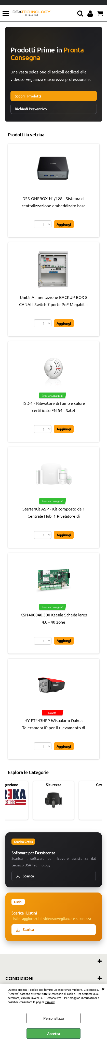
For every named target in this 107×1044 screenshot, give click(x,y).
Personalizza (53, 1018)
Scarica (25, 876)
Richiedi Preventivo (31, 108)
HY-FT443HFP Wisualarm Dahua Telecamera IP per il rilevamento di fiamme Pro (53, 727)
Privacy (50, 1002)
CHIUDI (102, 988)
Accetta (53, 1033)
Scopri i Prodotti (28, 96)
